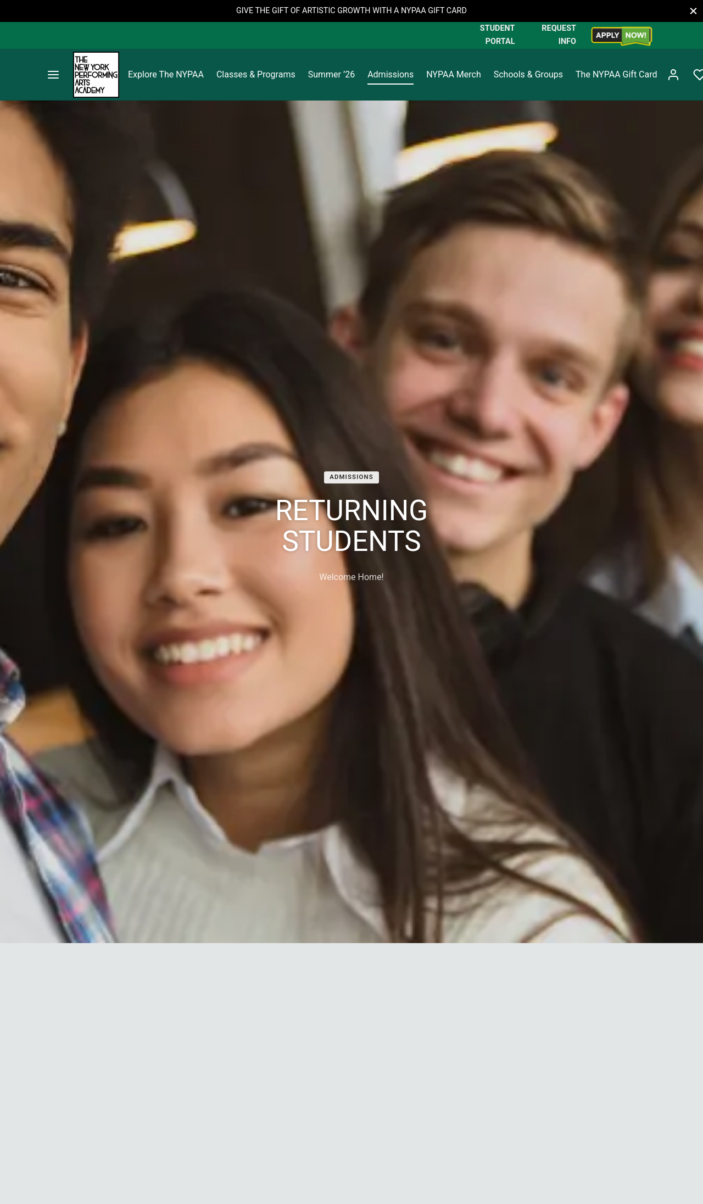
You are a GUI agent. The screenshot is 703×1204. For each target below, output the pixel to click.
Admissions (390, 74)
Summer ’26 (331, 74)
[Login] (673, 74)
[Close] (693, 11)
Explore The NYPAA (166, 74)
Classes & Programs (255, 74)
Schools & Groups (528, 74)
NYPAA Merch (453, 74)
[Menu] (53, 75)
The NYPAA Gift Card (616, 74)
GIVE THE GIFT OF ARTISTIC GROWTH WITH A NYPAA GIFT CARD (351, 10)
